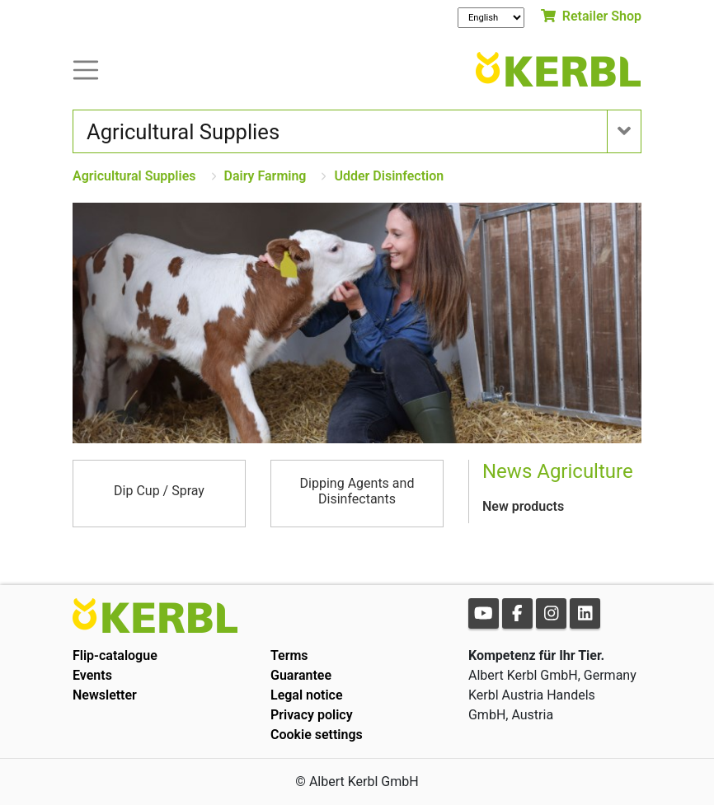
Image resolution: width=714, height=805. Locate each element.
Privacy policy (311, 715)
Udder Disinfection (389, 176)
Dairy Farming (265, 176)
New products (523, 506)
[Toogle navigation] (85, 69)
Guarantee (300, 675)
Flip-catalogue (115, 655)
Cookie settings (316, 734)
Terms (289, 655)
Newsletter (105, 695)
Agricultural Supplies (134, 176)
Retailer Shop (591, 16)
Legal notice (306, 695)
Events (92, 675)
